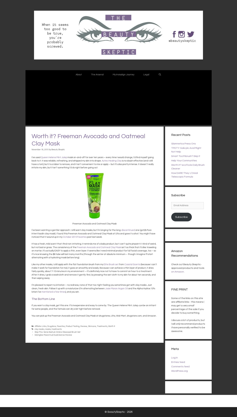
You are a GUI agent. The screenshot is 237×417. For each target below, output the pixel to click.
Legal (146, 74)
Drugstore (51, 326)
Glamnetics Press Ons (183, 143)
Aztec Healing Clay (111, 161)
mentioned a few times (53, 292)
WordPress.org (179, 371)
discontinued (128, 230)
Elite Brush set (111, 264)
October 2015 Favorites (75, 237)
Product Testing (73, 326)
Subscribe (181, 217)
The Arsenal (97, 74)
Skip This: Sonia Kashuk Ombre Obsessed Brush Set (57, 332)
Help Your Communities (184, 160)
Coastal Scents (132, 264)
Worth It (111, 326)
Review (83, 326)
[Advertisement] (118, 102)
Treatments (102, 326)
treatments (57, 329)
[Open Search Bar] (160, 74)
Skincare (92, 326)
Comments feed (180, 366)
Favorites (61, 326)
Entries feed (178, 362)
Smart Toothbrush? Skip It (185, 156)
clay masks (39, 329)
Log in (174, 357)
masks (48, 329)
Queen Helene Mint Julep (54, 157)
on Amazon (177, 271)
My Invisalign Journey (123, 74)
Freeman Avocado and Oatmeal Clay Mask (99, 247)
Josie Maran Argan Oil (116, 288)
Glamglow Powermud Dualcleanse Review (53, 335)
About (79, 74)
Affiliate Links (40, 326)
